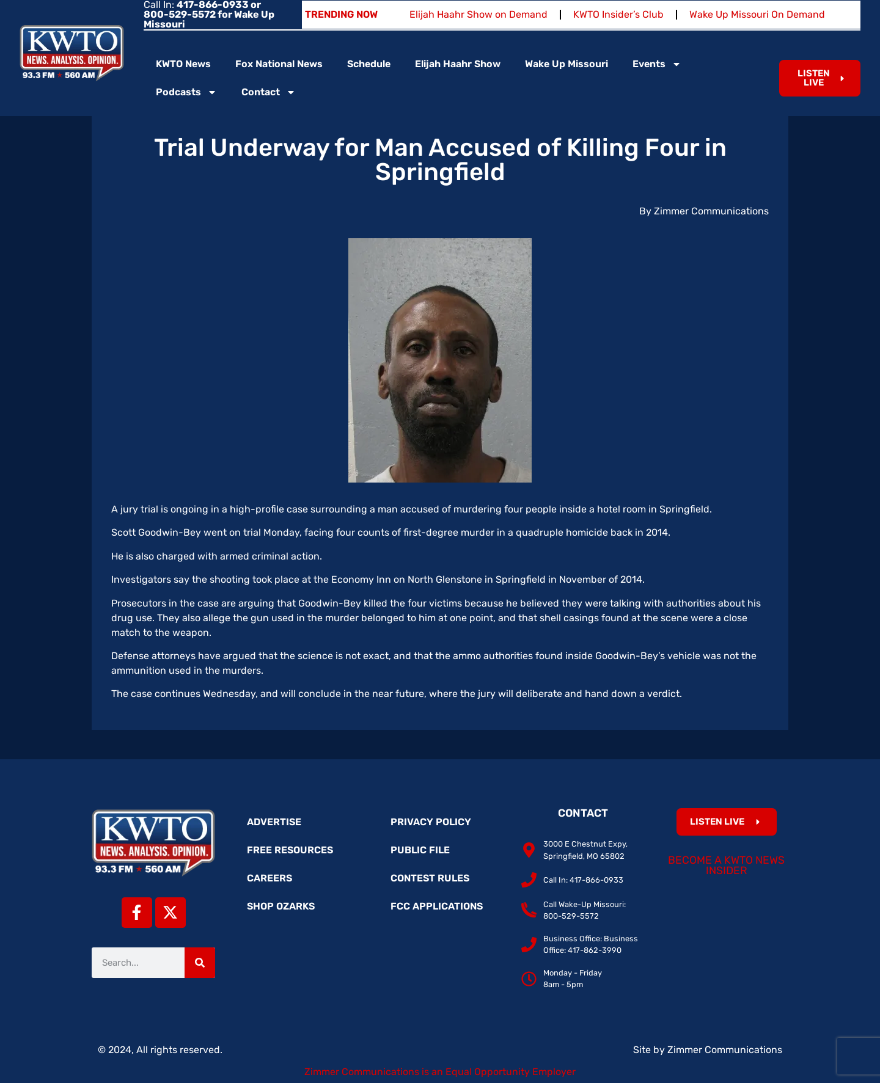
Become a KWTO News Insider (726, 865)
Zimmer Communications (724, 1050)
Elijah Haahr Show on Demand (478, 14)
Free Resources (290, 850)
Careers (269, 878)
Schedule (369, 64)
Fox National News (279, 64)
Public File (420, 850)
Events (656, 64)
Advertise (274, 822)
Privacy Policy (431, 822)
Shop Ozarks (281, 906)
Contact (268, 92)
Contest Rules (430, 878)
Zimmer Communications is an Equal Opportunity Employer (440, 1072)
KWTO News (183, 64)
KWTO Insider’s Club (618, 14)
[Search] (200, 962)
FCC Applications (437, 906)
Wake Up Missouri (566, 64)
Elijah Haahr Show (458, 64)
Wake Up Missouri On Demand (757, 14)
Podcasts (186, 92)
